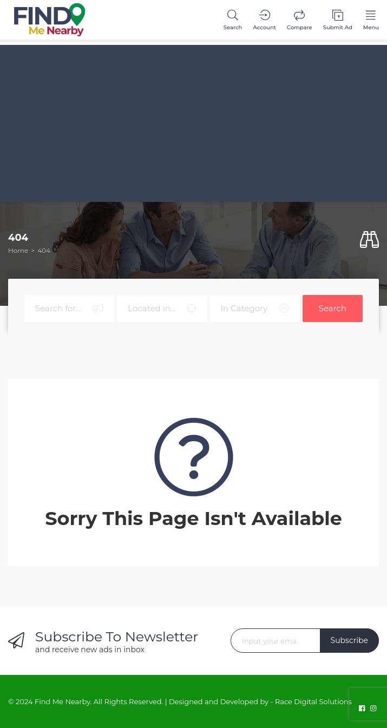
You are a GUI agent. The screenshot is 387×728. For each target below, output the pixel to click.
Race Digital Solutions (313, 701)
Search (332, 308)
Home (18, 250)
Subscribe (349, 640)
